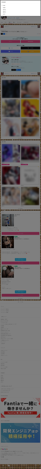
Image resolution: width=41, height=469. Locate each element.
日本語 (4, 5)
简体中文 (4, 9)
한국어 (4, 14)
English (4, 7)
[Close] (39, 1)
